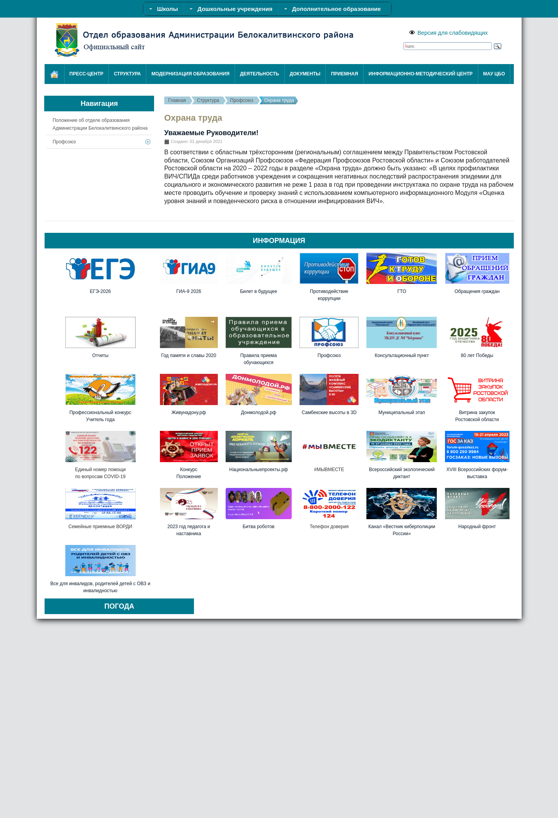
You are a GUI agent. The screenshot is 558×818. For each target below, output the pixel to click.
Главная (177, 100)
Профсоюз (241, 100)
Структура (208, 100)
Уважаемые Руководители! (211, 133)
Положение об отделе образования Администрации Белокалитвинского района (99, 124)
